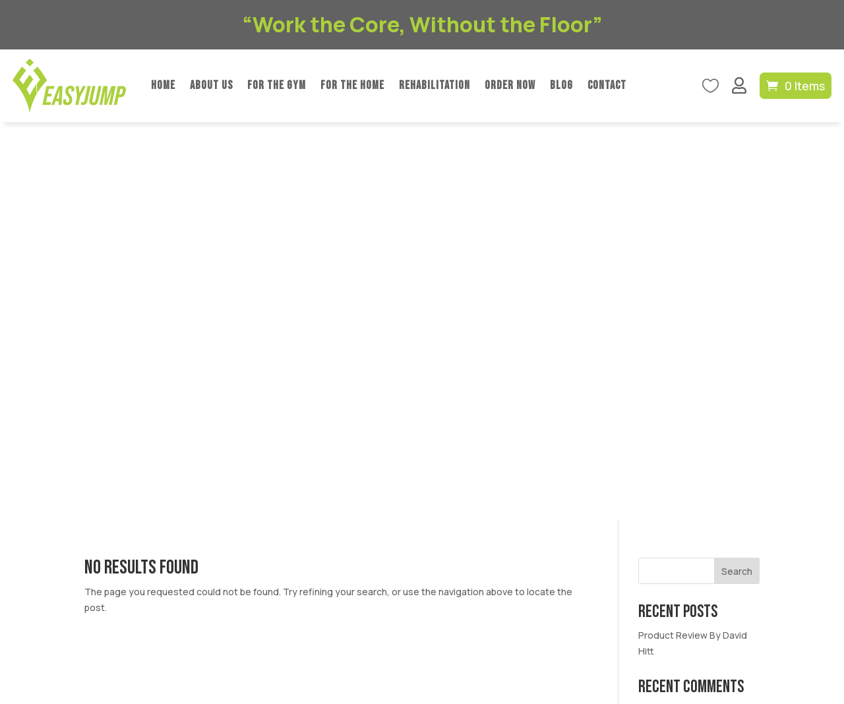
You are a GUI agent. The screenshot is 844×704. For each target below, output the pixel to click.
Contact (607, 85)
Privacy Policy (355, 626)
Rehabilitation (434, 85)
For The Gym (276, 85)
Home (163, 85)
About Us (211, 85)
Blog (561, 85)
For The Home (352, 85)
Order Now (510, 85)
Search (736, 173)
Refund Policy (420, 626)
